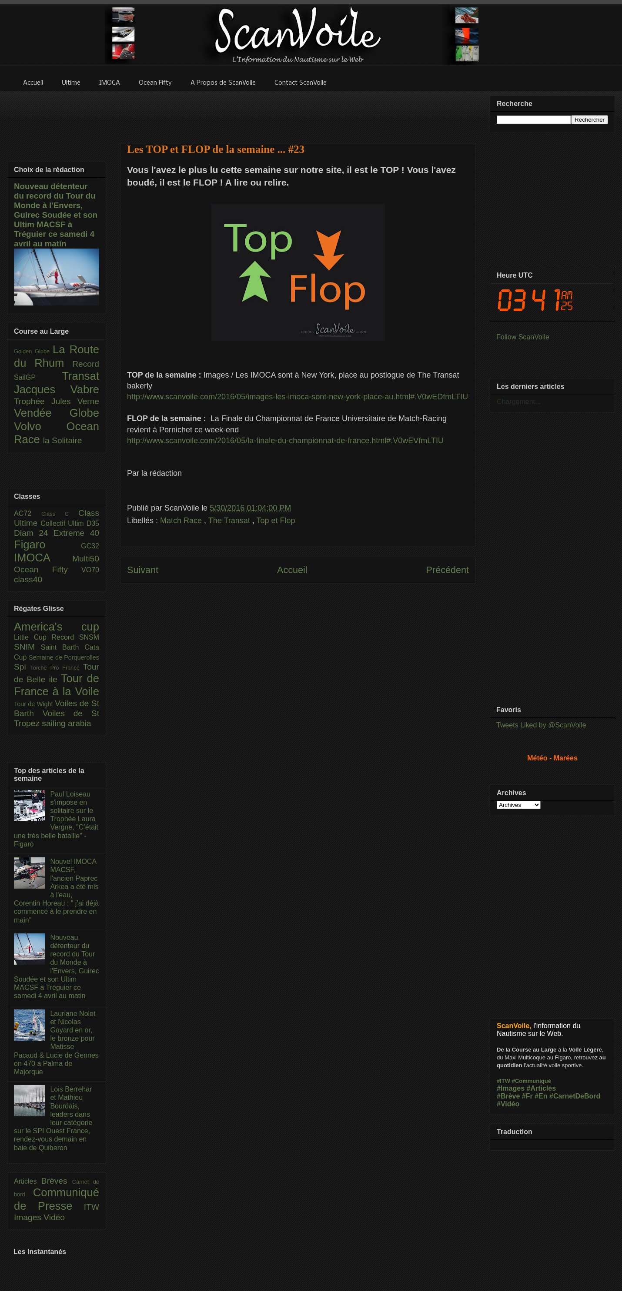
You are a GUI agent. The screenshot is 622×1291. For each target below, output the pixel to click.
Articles (27, 1181)
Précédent (447, 569)
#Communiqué (531, 1081)
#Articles (541, 1088)
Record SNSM (75, 637)
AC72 (27, 513)
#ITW (503, 1081)
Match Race (182, 520)
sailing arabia (66, 723)
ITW (91, 1206)
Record (85, 363)
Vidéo (54, 1217)
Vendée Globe (56, 413)
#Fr (527, 1096)
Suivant (142, 569)
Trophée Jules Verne (56, 401)
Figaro (47, 544)
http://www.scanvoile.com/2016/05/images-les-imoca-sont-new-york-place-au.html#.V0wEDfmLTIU (297, 396)
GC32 (90, 546)
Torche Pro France (56, 667)
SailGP (38, 377)
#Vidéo (508, 1104)
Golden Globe (33, 351)
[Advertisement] (298, 112)
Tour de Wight (34, 703)
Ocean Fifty (47, 569)
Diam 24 (34, 533)
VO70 (90, 570)
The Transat (230, 520)
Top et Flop (276, 520)
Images (28, 1217)
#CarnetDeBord (574, 1096)
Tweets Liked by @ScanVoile (541, 725)
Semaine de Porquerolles (64, 657)
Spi (22, 666)
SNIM (27, 646)
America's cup (56, 627)
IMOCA (43, 557)
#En (541, 1096)
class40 (28, 579)
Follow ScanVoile (522, 337)
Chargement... (519, 401)
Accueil (292, 569)
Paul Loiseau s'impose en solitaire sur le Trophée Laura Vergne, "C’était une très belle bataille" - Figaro (56, 819)
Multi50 (85, 558)
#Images (511, 1088)
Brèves (56, 1180)
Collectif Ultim (63, 523)
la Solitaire (62, 440)
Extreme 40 (76, 533)
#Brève (508, 1096)
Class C (59, 514)
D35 (93, 523)
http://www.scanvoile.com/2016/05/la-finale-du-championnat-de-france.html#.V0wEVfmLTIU (285, 440)
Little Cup (33, 637)
